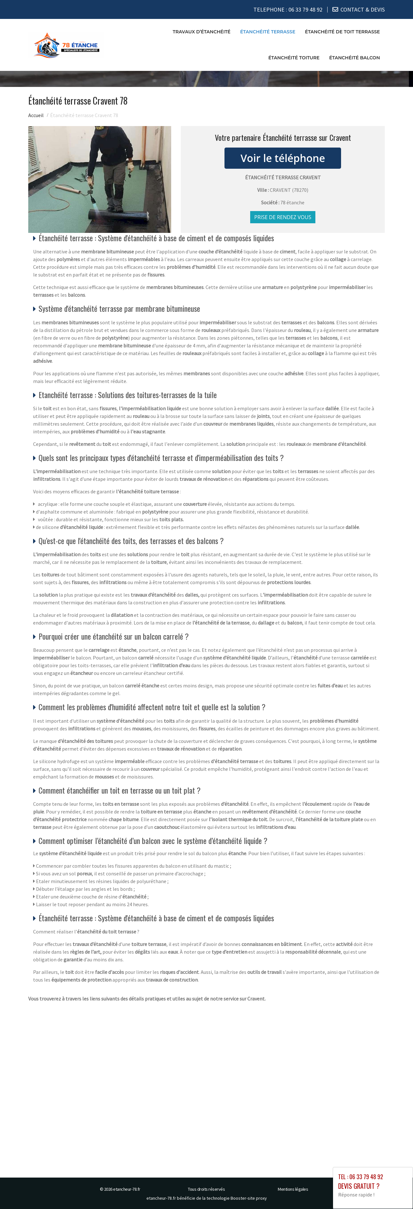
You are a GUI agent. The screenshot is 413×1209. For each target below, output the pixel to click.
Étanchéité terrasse (267, 32)
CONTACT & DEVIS (362, 9)
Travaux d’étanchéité (202, 32)
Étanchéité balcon (354, 58)
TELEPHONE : (287, 9)
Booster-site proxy (249, 1198)
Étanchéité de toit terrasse (342, 32)
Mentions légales (293, 1189)
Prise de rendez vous (283, 217)
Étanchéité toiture (294, 58)
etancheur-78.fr (126, 1189)
